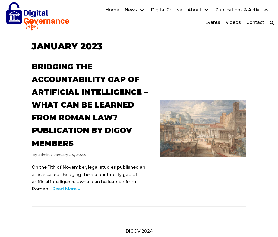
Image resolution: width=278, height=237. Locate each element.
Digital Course (166, 9)
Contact (255, 22)
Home (112, 9)
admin (44, 154)
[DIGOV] (37, 16)
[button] (272, 22)
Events (212, 22)
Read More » (66, 188)
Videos (233, 22)
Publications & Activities (241, 9)
